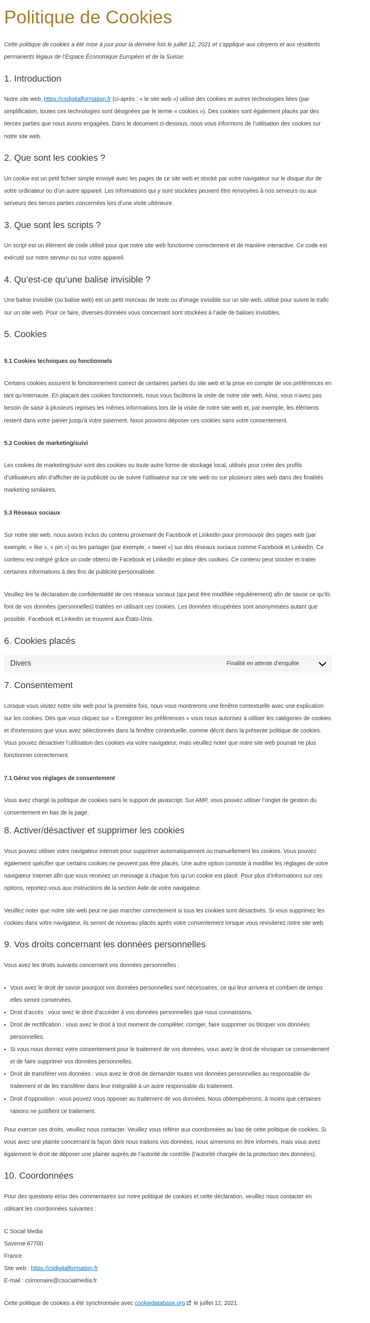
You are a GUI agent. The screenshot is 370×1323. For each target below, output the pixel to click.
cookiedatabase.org (160, 1303)
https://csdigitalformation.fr (77, 99)
